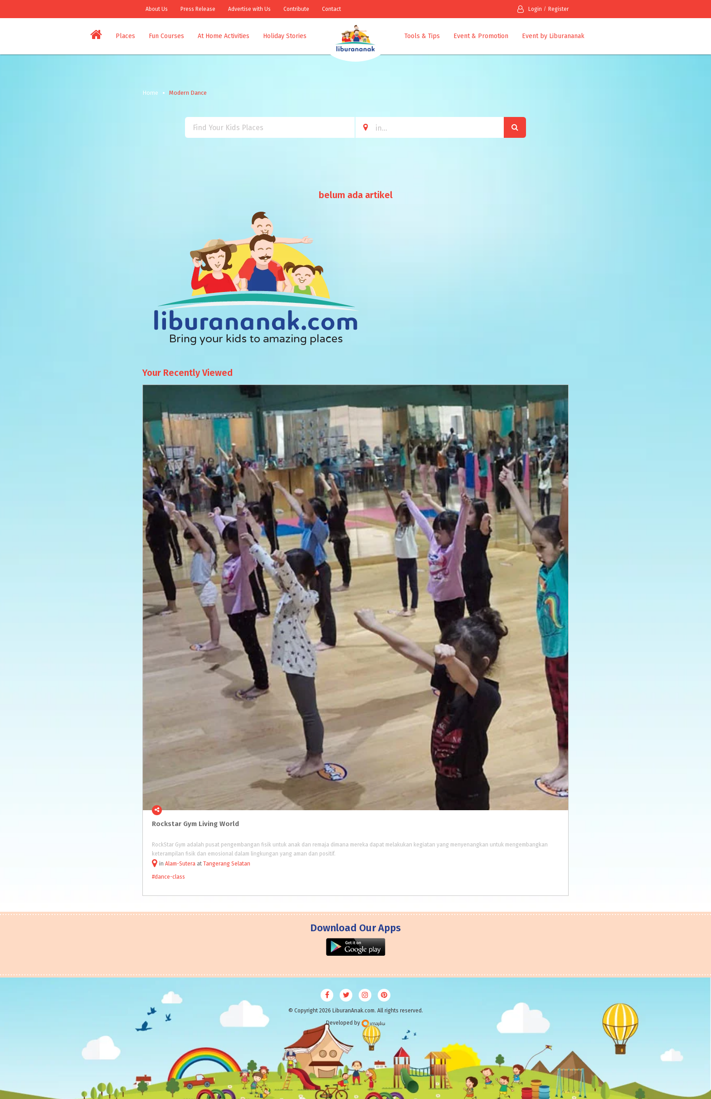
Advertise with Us (249, 9)
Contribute (296, 9)
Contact (331, 9)
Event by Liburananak (553, 36)
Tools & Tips (422, 36)
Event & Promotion (480, 36)
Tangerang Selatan (226, 864)
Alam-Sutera (180, 864)
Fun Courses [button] (166, 36)
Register (558, 9)
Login (529, 9)
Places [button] (125, 36)
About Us (157, 9)
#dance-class (168, 877)
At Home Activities (223, 36)
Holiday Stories (285, 36)
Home (150, 92)
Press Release (197, 9)
